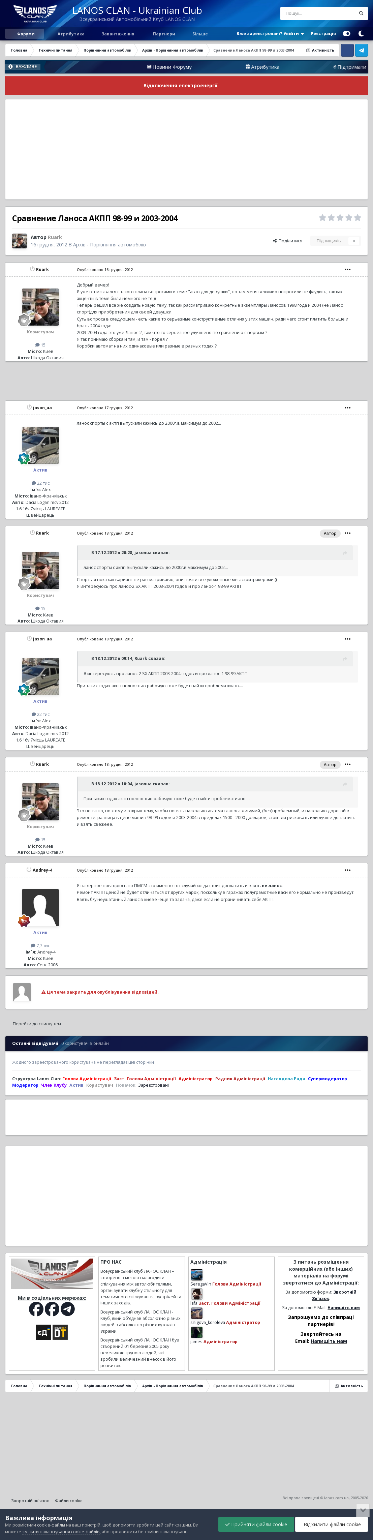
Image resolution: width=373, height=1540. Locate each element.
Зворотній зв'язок (30, 1501)
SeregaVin (200, 1284)
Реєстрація (323, 33)
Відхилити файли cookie (331, 1524)
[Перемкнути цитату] (87, 552)
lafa (193, 1303)
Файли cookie (69, 1501)
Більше (200, 33)
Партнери (163, 33)
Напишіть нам (344, 1307)
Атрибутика (71, 33)
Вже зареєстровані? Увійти (270, 33)
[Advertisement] (186, 149)
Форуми (26, 33)
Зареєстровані (153, 1085)
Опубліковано (105, 269)
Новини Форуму (256, 66)
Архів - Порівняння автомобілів (109, 244)
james (196, 1342)
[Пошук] (304, 13)
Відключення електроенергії (181, 85)
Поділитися (287, 241)
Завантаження (117, 33)
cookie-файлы (51, 1525)
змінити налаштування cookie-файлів (61, 1532)
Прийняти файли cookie (256, 1524)
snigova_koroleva (207, 1322)
